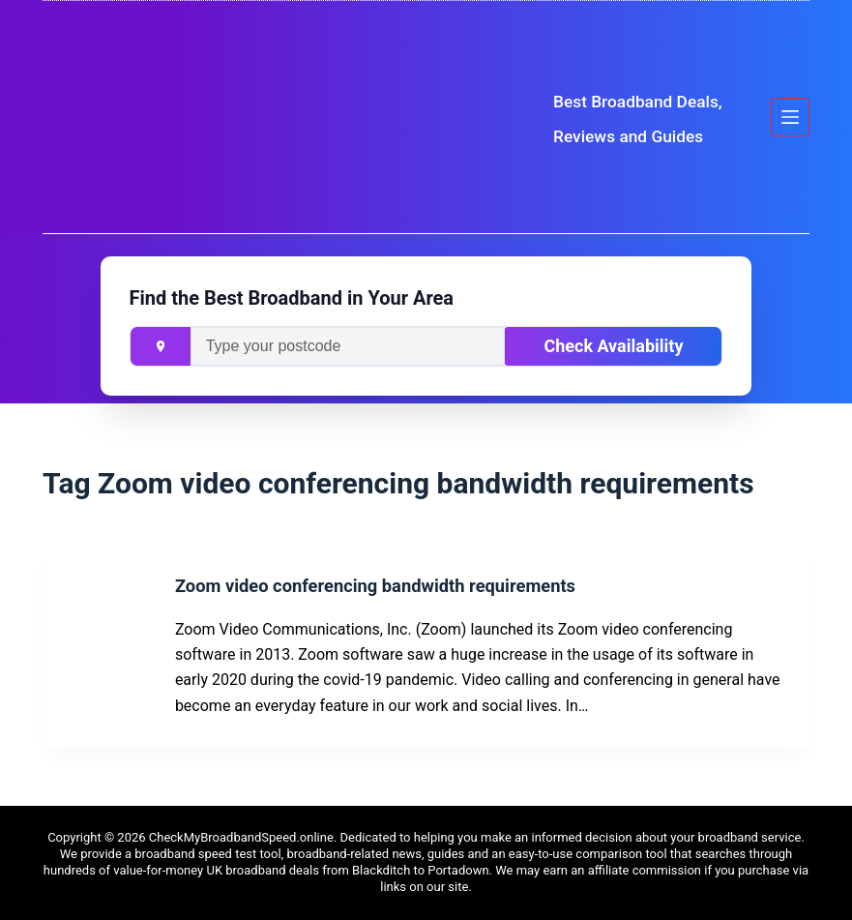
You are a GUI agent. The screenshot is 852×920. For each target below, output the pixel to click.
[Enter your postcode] (348, 346)
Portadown (457, 870)
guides (446, 853)
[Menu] (790, 117)
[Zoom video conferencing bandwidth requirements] (106, 646)
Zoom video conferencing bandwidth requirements (417, 585)
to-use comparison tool (602, 853)
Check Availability (613, 346)
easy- (523, 853)
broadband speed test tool (207, 853)
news (407, 853)
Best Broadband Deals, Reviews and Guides (636, 117)
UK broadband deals (262, 870)
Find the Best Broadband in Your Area (292, 298)
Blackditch (381, 870)
